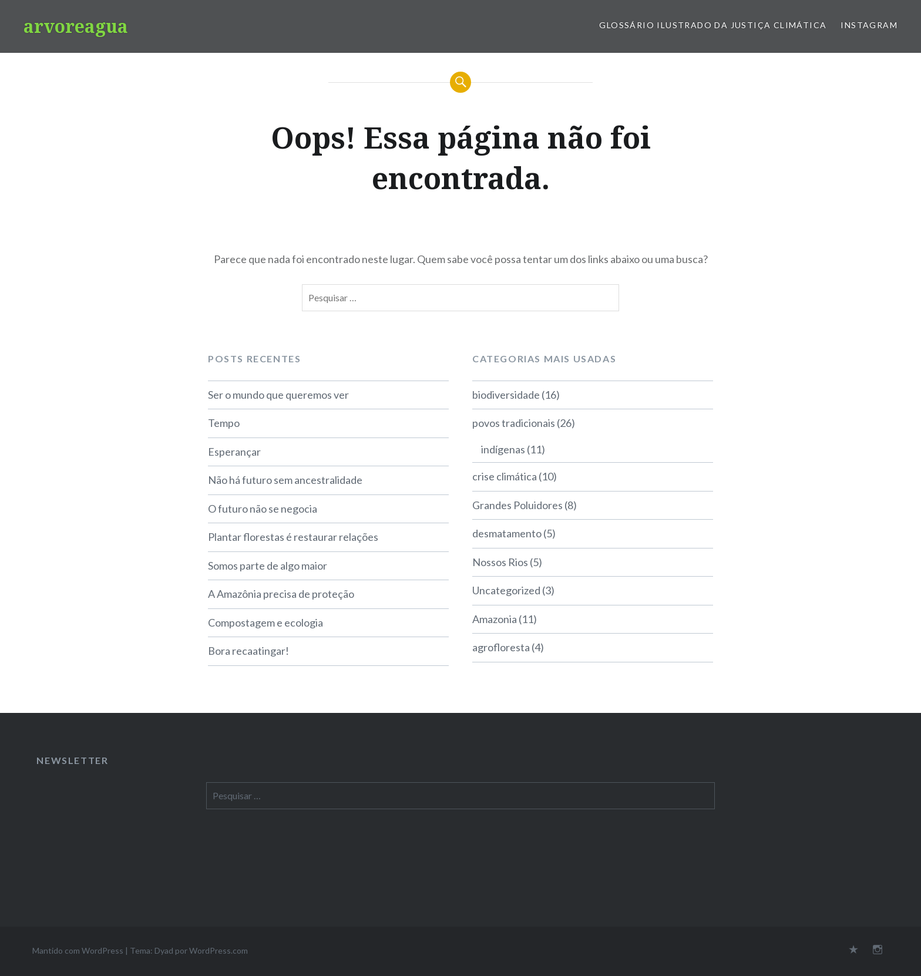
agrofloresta (501, 647)
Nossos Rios (500, 562)
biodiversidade (506, 394)
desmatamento (507, 533)
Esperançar (234, 451)
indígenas (503, 449)
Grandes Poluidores (517, 505)
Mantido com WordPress (77, 950)
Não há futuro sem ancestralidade (285, 479)
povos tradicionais (513, 422)
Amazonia (494, 618)
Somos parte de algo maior (267, 565)
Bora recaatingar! (248, 650)
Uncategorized (506, 590)
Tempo (224, 422)
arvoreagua (75, 26)
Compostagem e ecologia (265, 622)
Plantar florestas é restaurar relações (293, 536)
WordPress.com (218, 950)
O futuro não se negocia (262, 508)
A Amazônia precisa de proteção (281, 593)
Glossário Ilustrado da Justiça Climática (712, 25)
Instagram (869, 25)
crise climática (504, 476)
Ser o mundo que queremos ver (278, 394)
